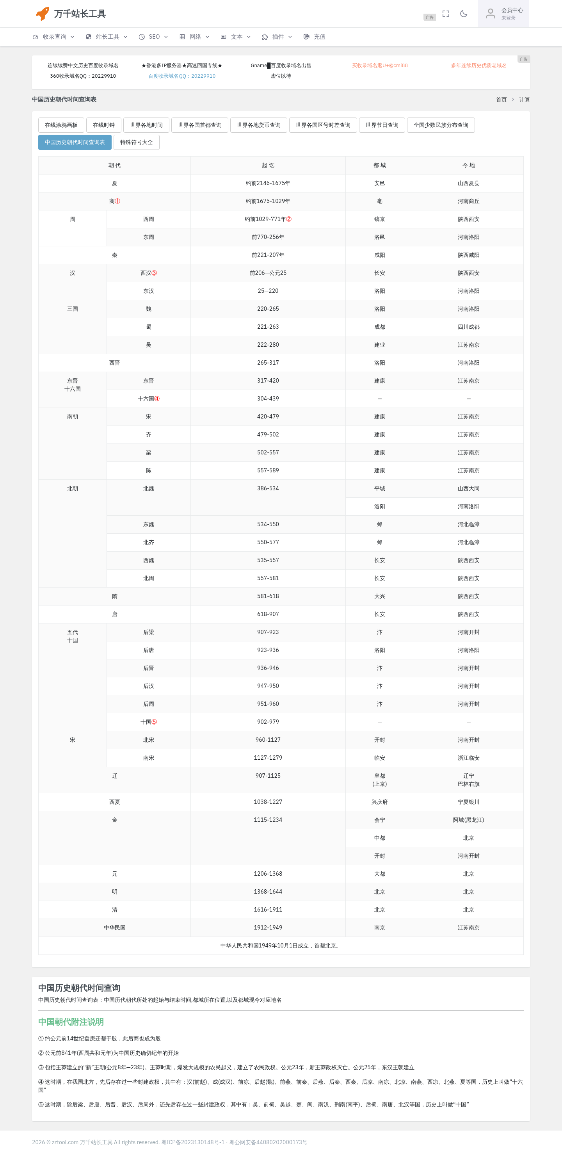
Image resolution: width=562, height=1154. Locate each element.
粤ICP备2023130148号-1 (193, 1142)
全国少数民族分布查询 (441, 124)
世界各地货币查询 (259, 124)
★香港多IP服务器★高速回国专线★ (181, 65)
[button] (54, 37)
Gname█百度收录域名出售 (281, 65)
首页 (501, 99)
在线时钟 (104, 124)
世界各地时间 (146, 124)
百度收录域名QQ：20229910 (181, 76)
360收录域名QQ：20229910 (83, 76)
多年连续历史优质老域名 (479, 65)
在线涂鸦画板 (61, 124)
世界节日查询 (382, 124)
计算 (524, 99)
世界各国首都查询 (200, 124)
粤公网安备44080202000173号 (268, 1142)
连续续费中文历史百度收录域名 (83, 65)
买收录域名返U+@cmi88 (380, 65)
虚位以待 (281, 76)
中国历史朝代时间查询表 (75, 142)
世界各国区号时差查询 (323, 124)
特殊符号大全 (136, 142)
